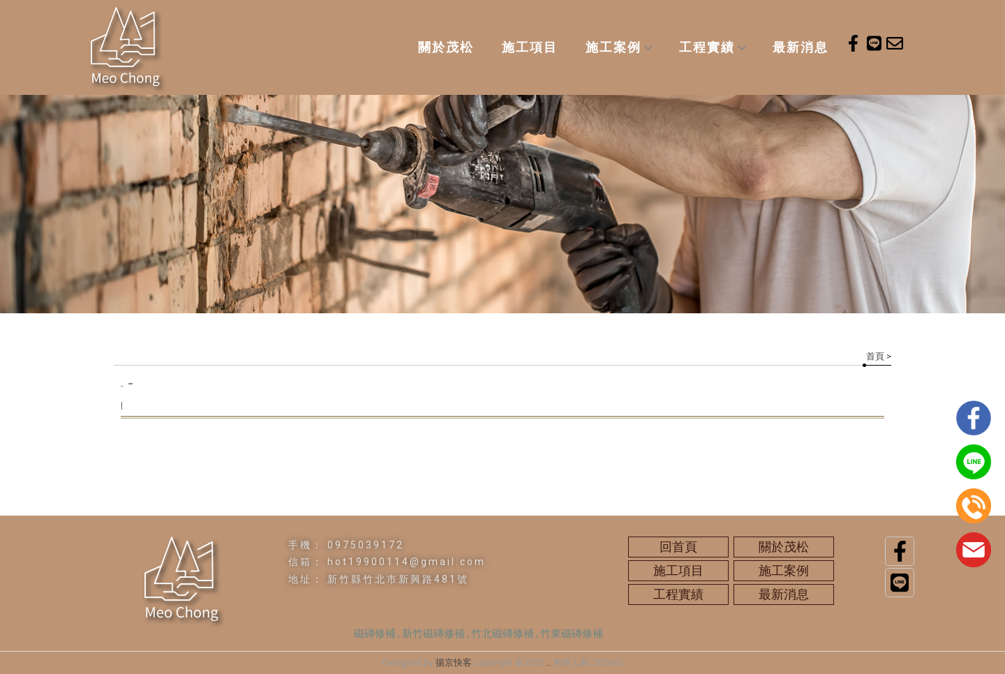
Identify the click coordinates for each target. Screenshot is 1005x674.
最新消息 (800, 47)
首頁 (875, 356)
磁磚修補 (375, 633)
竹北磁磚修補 (502, 633)
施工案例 (618, 47)
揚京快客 (454, 662)
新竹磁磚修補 (433, 633)
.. (548, 662)
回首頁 (678, 546)
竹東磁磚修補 (571, 633)
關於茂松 (446, 47)
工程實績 (712, 47)
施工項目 (530, 47)
